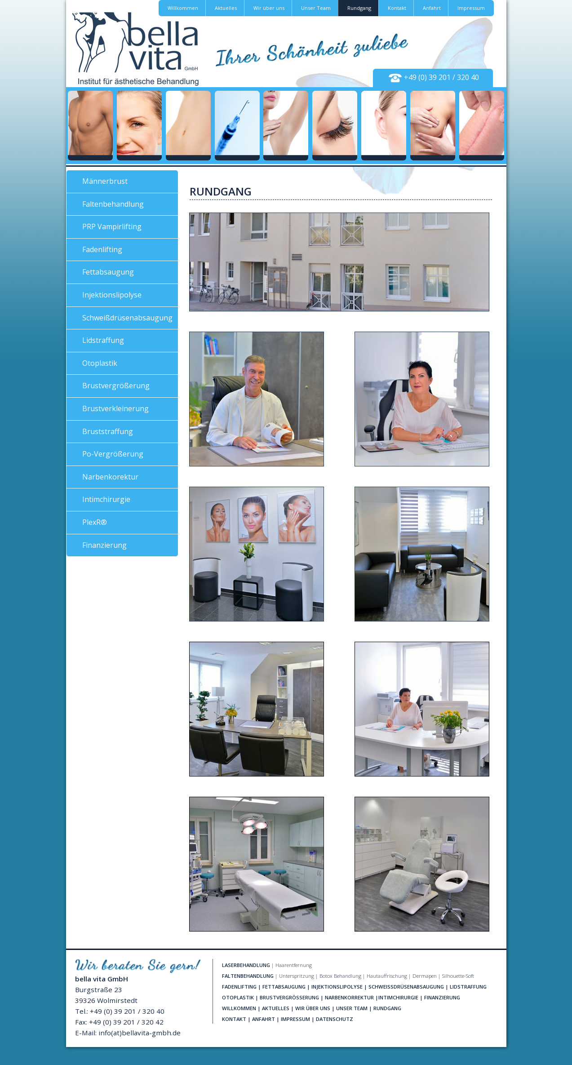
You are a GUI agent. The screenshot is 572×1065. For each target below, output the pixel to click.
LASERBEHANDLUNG (246, 965)
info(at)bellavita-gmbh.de (139, 1032)
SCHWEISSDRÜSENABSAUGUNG (406, 986)
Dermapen (424, 975)
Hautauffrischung (387, 975)
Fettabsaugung (108, 272)
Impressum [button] (471, 7)
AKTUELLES (275, 1008)
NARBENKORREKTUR (349, 997)
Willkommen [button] (183, 7)
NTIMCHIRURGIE (399, 997)
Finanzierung (104, 545)
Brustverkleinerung (115, 408)
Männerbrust (105, 181)
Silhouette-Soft (458, 975)
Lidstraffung (103, 340)
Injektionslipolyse (112, 295)
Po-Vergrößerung (112, 454)
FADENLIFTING (239, 986)
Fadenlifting (102, 249)
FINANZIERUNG (442, 997)
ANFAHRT (263, 1019)
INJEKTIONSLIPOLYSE (337, 986)
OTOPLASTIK (238, 997)
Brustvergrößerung (116, 385)
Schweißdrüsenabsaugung (127, 318)
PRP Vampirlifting (112, 226)
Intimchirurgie (106, 499)
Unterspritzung (296, 975)
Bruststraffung (107, 431)
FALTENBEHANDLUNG (248, 975)
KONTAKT (234, 1019)
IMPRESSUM (295, 1019)
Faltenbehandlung (113, 204)
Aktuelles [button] (226, 7)
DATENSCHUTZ (334, 1019)
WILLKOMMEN (239, 1008)
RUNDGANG (387, 1008)
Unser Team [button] (316, 7)
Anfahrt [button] (432, 7)
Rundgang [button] (359, 7)
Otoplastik (99, 363)
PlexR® (94, 522)
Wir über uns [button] (268, 7)
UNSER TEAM (352, 1008)
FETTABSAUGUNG (284, 986)
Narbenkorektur (110, 477)
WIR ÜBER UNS (312, 1008)
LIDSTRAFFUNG (468, 986)
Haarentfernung (293, 965)
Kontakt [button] (397, 7)
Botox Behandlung (340, 975)
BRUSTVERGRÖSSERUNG (289, 997)
